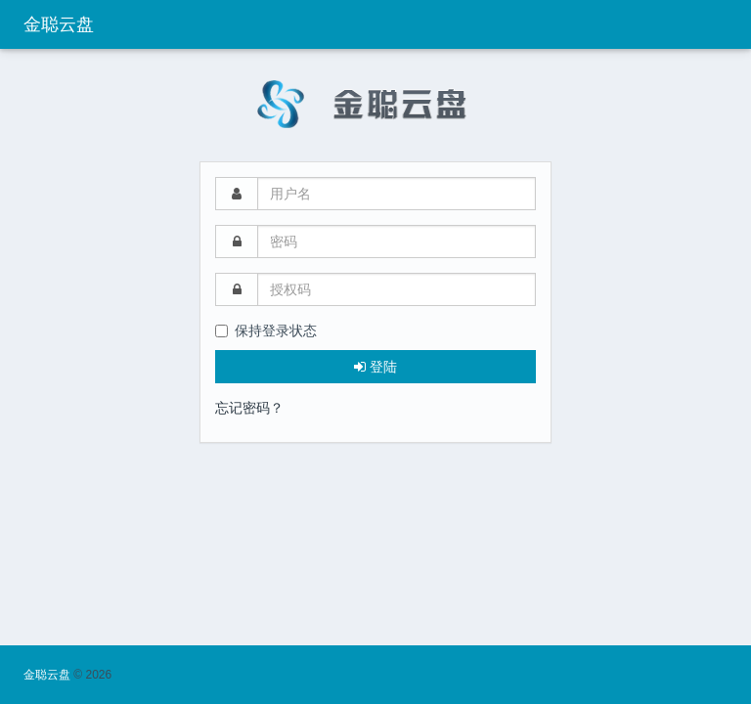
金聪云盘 (58, 24)
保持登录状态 (266, 330)
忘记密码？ (249, 408)
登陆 (375, 366)
